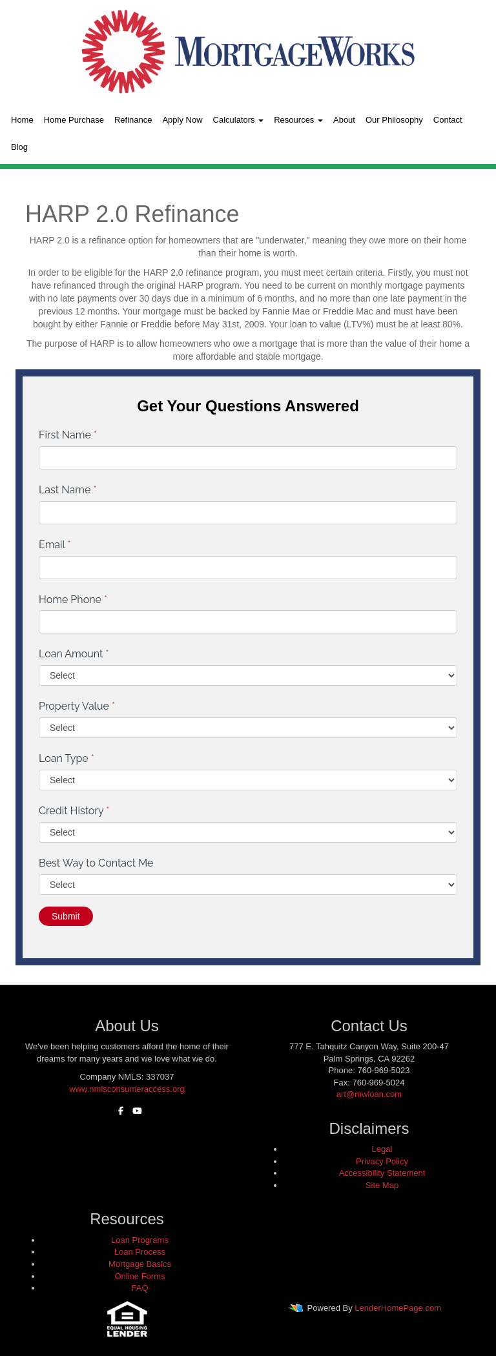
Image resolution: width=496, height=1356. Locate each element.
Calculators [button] (238, 120)
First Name (68, 435)
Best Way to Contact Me (96, 863)
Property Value (77, 706)
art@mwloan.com (369, 1094)
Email (55, 545)
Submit (66, 916)
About (344, 120)
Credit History (74, 811)
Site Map (382, 1185)
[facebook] (117, 1111)
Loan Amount (74, 654)
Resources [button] (298, 120)
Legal (382, 1149)
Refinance (133, 120)
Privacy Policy (382, 1161)
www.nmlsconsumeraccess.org (126, 1089)
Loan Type (66, 758)
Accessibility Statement (382, 1173)
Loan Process (140, 1252)
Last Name (68, 490)
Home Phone (73, 599)
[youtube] (134, 1111)
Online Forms (139, 1276)
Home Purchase (74, 120)
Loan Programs (140, 1240)
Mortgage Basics (139, 1264)
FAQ (139, 1288)
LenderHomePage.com (398, 1308)
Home (22, 120)
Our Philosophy (394, 120)
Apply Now (182, 120)
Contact (447, 120)
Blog (19, 147)
